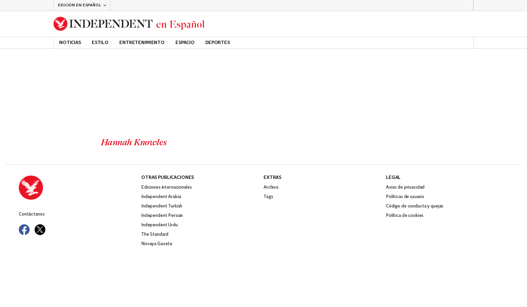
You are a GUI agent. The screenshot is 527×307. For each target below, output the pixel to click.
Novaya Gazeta (156, 243)
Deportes (217, 42)
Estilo (100, 42)
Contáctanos (31, 214)
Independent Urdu (159, 225)
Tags (268, 196)
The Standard (154, 234)
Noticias (70, 42)
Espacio (185, 42)
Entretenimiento (142, 42)
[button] (82, 5)
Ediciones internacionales (166, 187)
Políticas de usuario (405, 196)
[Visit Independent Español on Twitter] (40, 229)
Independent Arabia (161, 196)
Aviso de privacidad (405, 187)
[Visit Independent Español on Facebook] (24, 229)
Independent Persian (162, 215)
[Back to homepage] (129, 24)
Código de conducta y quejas (414, 206)
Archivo (271, 187)
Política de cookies (404, 215)
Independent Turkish (161, 206)
